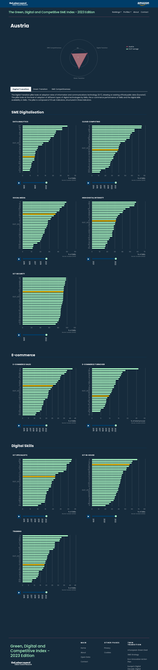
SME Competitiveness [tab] (61, 89)
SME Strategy (133, 654)
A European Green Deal (138, 650)
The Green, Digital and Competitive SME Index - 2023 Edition (52, 12)
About (136, 12)
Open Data (85, 657)
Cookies (107, 652)
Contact (144, 12)
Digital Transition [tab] (21, 89)
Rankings (116, 12)
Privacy (107, 648)
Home (83, 648)
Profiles (126, 12)
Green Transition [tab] (40, 89)
